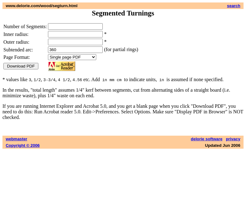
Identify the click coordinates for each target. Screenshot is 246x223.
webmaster (16, 139)
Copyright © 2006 (23, 145)
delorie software (206, 139)
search (233, 5)
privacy (233, 139)
